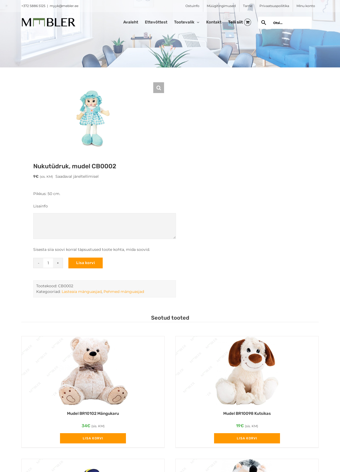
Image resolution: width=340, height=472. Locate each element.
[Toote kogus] (48, 263)
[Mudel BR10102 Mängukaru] (93, 370)
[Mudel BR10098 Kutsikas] (247, 370)
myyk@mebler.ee (64, 6)
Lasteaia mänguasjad (82, 291)
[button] (158, 87)
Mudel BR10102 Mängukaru (93, 413)
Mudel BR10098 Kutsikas (247, 413)
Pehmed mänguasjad (124, 291)
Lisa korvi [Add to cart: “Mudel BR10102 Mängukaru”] (93, 438)
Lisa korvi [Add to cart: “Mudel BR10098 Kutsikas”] (247, 438)
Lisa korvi (85, 263)
